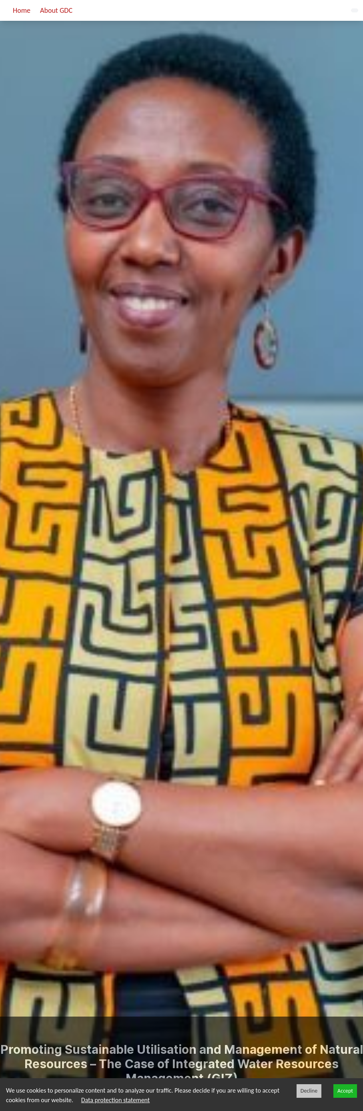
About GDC (56, 10)
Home (21, 10)
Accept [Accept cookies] (345, 1090)
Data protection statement (115, 1100)
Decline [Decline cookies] (309, 1090)
